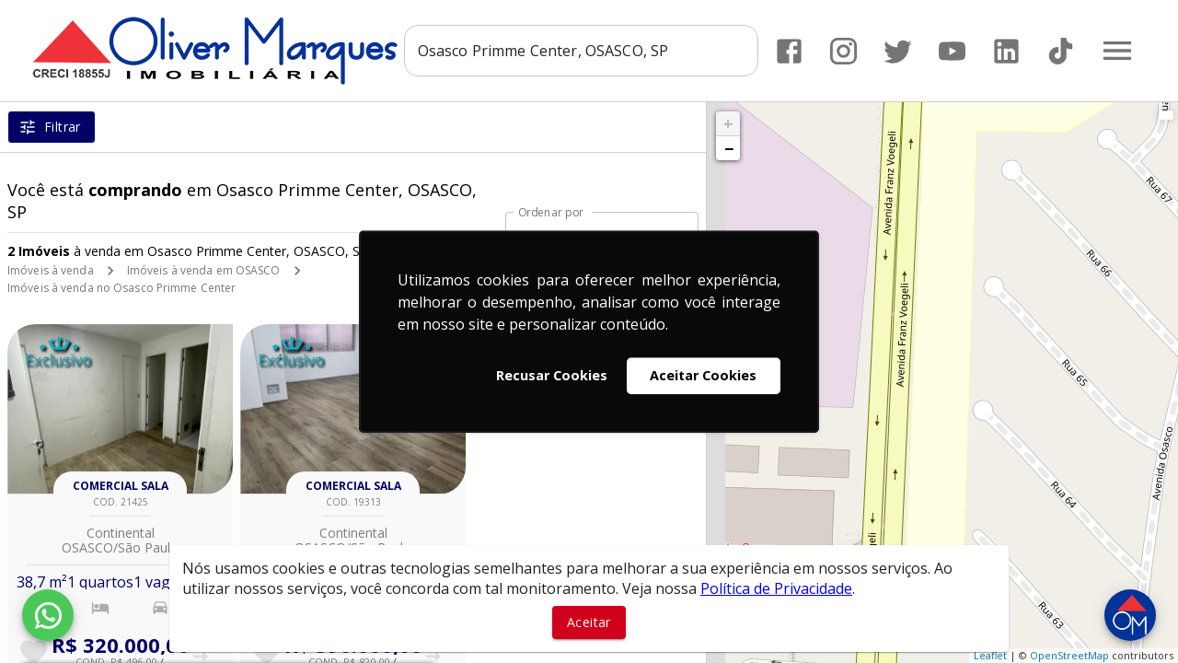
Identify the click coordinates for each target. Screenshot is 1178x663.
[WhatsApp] (48, 615)
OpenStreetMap (1069, 655)
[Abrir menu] (1117, 50)
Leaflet (990, 655)
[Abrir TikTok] (1061, 51)
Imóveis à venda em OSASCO (204, 270)
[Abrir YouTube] (952, 51)
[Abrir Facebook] (789, 51)
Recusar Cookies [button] (551, 375)
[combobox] (581, 50)
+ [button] (728, 123)
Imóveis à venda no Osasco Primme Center (121, 288)
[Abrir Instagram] (843, 51)
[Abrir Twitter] (898, 51)
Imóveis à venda (50, 270)
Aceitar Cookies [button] (703, 375)
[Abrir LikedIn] (1006, 51)
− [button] (728, 148)
